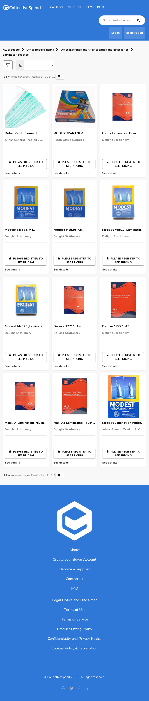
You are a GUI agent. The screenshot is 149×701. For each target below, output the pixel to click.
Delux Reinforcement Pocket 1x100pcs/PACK (23, 133)
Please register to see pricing (26, 164)
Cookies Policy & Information (74, 648)
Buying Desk (95, 7)
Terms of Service (74, 619)
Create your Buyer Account (74, 559)
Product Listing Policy (74, 629)
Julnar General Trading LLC (24, 140)
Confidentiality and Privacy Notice (74, 638)
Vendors (74, 7)
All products (11, 50)
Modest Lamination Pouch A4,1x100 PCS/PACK (121, 423)
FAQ (74, 588)
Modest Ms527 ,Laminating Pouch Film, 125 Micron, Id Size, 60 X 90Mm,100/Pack (122, 230)
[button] (59, 77)
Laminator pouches (16, 55)
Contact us (74, 578)
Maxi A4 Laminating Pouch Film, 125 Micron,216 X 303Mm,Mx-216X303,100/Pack (24, 423)
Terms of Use (74, 609)
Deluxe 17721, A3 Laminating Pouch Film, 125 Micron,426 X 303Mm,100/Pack (122, 326)
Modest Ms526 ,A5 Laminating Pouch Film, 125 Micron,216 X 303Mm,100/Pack (74, 230)
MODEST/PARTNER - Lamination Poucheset (70, 133)
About (74, 550)
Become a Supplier (74, 569)
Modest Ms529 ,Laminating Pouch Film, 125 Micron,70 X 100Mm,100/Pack (26, 326)
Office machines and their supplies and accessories (94, 50)
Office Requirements (40, 50)
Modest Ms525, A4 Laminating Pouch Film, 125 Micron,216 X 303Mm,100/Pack (25, 230)
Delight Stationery (115, 140)
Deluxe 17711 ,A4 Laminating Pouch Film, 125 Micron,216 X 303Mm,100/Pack (74, 326)
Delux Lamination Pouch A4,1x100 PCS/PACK (120, 133)
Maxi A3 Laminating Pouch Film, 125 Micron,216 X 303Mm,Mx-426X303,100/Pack (73, 423)
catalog (56, 7)
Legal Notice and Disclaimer (74, 600)
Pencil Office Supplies (69, 140)
